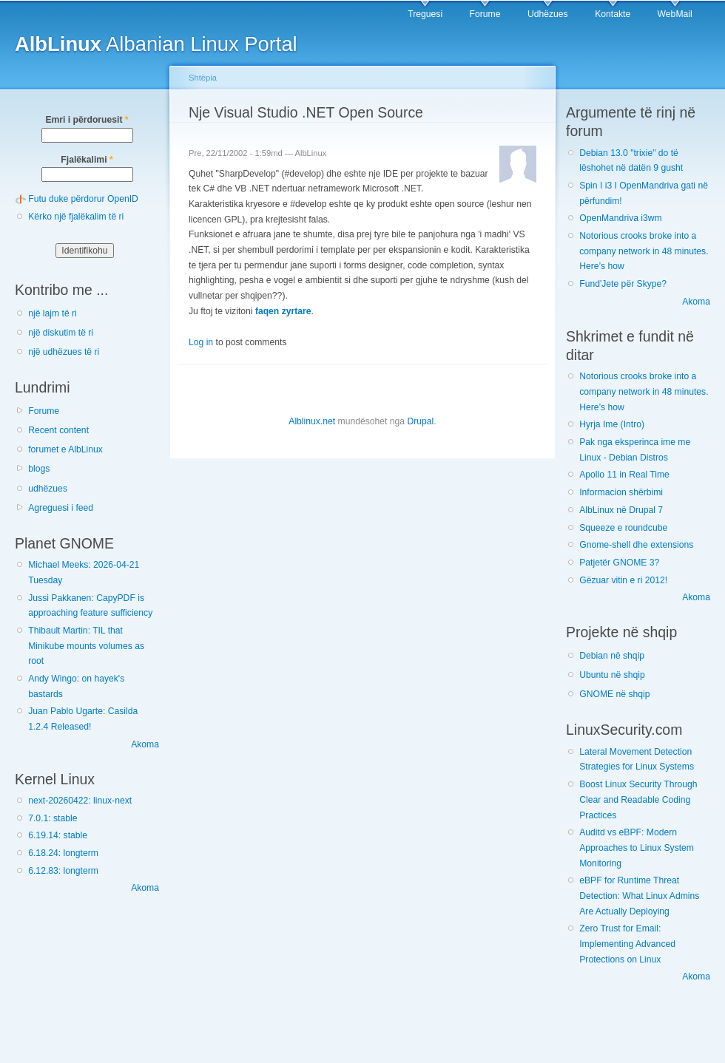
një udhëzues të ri (63, 352)
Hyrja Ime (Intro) (611, 424)
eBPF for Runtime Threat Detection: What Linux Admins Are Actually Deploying (639, 895)
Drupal (420, 421)
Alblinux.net (312, 421)
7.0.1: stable (52, 818)
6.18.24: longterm (63, 853)
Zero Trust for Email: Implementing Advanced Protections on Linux (627, 943)
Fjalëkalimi (86, 159)
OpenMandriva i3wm (620, 218)
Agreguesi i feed (60, 508)
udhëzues (47, 488)
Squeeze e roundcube (623, 528)
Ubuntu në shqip (612, 675)
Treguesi (425, 14)
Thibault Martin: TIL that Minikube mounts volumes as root (86, 645)
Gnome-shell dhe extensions (636, 545)
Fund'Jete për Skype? (623, 284)
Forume (485, 14)
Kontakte (612, 14)
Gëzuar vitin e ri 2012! (623, 580)
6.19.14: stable (57, 835)
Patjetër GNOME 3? (619, 562)
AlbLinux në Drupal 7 (621, 510)
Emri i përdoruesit (86, 120)
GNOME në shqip (614, 694)
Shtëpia (203, 77)
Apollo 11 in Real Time (624, 474)
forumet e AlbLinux (65, 449)
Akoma (145, 744)
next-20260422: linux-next (80, 800)
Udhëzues (547, 14)
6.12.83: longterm (63, 871)
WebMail (675, 14)
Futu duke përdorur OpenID (83, 199)
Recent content (58, 430)
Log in (201, 342)
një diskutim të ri (60, 332)
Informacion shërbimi (621, 492)
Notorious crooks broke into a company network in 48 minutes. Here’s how (643, 251)
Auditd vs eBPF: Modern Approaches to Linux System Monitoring (636, 847)
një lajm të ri (52, 313)
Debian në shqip (611, 656)
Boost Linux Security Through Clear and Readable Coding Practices (638, 799)
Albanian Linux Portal (156, 44)
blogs (39, 468)
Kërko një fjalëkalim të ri (76, 216)
